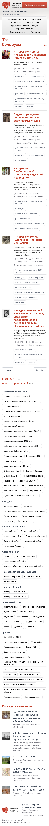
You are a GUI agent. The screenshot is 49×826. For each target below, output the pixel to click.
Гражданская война (13, 456)
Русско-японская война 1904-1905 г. (21, 496)
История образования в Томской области (23, 679)
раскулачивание (36, 76)
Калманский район (12, 566)
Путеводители (10, 516)
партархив (28, 506)
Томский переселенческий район (19, 684)
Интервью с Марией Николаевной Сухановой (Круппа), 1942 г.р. (30, 54)
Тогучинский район (29, 531)
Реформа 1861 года (32, 471)
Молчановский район (25, 350)
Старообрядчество (23, 669)
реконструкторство (29, 674)
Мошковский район (32, 541)
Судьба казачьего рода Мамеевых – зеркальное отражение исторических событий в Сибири (26, 716)
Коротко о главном (24, 29)
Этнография (20, 160)
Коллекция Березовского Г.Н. (18, 657)
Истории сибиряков (17, 19)
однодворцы (39, 617)
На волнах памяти (32, 697)
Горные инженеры (12, 622)
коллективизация (23, 287)
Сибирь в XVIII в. (11, 471)
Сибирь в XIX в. (11, 476)
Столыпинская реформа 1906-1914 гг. (29, 87)
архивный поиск (11, 506)
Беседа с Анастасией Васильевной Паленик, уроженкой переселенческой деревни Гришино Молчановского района (29, 318)
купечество (22, 617)
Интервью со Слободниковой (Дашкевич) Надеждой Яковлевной (28, 172)
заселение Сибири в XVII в (16, 451)
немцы (30, 106)
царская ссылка (36, 486)
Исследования (32, 22)
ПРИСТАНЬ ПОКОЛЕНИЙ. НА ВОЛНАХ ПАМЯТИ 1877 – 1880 (28, 788)
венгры (32, 362)
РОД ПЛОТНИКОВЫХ (24, 756)
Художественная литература (24, 25)
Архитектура (10, 674)
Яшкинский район (12, 576)
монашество (26, 612)
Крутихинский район (25, 556)
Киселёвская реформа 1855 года (19, 421)
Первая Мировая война (26, 297)
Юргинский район (32, 576)
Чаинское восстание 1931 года (18, 436)
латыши (18, 106)
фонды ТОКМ (32, 647)
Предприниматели (33, 622)
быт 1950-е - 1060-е (13, 637)
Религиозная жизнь (36, 94)
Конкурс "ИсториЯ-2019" (15, 591)
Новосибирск (10, 531)
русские (19, 94)
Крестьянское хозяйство (27, 214)
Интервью (20, 302)
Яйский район (10, 581)
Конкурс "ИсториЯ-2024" (15, 596)
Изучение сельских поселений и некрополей (24, 511)
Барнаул (7, 556)
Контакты (35, 32)
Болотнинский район (35, 536)
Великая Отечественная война (29, 81)
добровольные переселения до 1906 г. (30, 148)
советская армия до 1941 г (16, 466)
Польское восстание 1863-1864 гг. (20, 481)
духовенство (10, 612)
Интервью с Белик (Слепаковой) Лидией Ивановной (28, 239)
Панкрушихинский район (15, 561)
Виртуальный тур (17, 32)
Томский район (36, 155)
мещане (30, 627)
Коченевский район (13, 546)
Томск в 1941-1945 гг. (14, 486)
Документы (15, 22)
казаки (7, 627)
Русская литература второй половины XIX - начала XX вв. (24, 663)
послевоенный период (14, 426)
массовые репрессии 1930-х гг (18, 441)
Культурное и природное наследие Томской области (24, 690)
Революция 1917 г (34, 456)
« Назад (8, 370)
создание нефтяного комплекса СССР (21, 431)
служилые (8, 617)
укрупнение (35, 491)
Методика (36, 19)
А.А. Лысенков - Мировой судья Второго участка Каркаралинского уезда (29, 736)
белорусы (19, 76)
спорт (6, 669)
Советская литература (14, 652)
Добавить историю (35, 5)
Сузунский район (11, 541)
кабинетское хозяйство (15, 491)
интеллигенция (11, 607)
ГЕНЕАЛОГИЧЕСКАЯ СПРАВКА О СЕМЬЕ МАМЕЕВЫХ (29, 770)
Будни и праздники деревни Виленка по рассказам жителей (27, 117)
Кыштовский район (12, 536)
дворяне (18, 627)
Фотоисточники (25, 521)
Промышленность (12, 697)
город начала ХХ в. (12, 461)
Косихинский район (34, 566)
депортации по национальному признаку (29, 100)
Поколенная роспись (31, 516)
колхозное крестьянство (26, 229)
